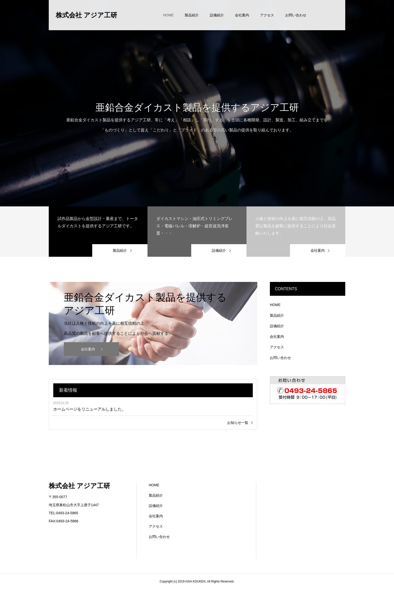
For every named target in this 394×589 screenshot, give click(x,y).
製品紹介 (192, 15)
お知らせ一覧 (237, 423)
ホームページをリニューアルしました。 (89, 409)
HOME (168, 15)
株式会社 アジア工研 (86, 15)
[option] (197, 103)
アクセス (267, 15)
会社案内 (242, 15)
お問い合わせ (295, 15)
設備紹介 (217, 15)
